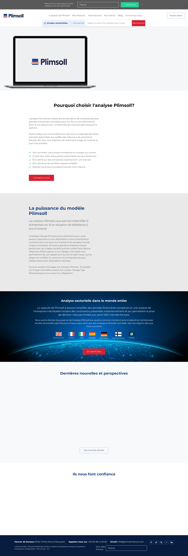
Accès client (176, 15)
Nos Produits (78, 15)
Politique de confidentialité (24, 549)
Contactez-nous (133, 15)
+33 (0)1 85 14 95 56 (97, 542)
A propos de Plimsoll (59, 15)
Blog (120, 15)
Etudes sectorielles (57, 23)
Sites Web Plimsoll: (100, 548)
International (94, 15)
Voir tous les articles (94, 450)
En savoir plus (94, 351)
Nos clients (109, 15)
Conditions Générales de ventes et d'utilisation (67, 547)
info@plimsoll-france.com (131, 542)
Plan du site (40, 549)
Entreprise (78, 23)
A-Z (48, 549)
